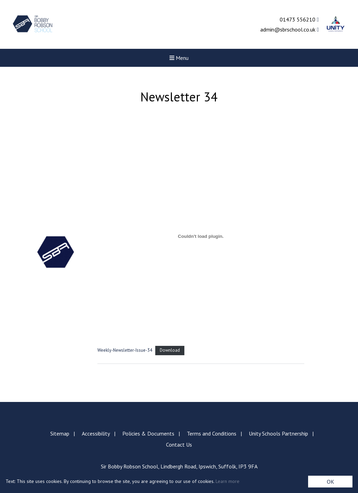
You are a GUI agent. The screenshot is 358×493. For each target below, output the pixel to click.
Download (170, 350)
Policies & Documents (148, 433)
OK (330, 481)
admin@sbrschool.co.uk (289, 29)
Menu (179, 57)
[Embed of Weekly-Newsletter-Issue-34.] (200, 236)
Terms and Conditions (211, 433)
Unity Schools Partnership (278, 433)
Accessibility (96, 433)
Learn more (227, 481)
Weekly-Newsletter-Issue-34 (124, 350)
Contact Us (179, 444)
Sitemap (59, 433)
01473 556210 (299, 19)
